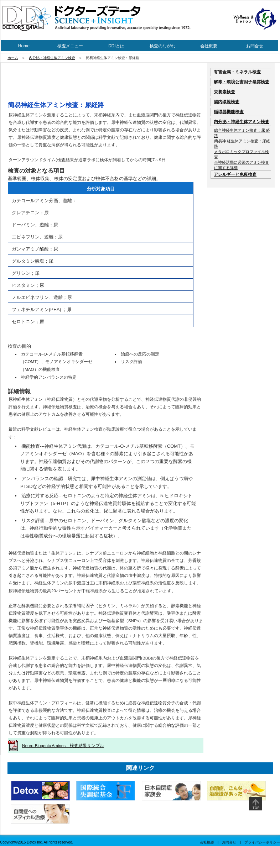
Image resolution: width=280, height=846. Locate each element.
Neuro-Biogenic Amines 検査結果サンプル (63, 745)
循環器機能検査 (229, 111)
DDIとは (116, 45)
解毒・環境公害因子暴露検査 (241, 81)
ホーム (12, 58)
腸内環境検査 (226, 101)
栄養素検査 (224, 91)
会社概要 (208, 45)
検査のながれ (162, 45)
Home (24, 45)
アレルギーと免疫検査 (235, 174)
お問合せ (254, 45)
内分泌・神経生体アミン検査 (52, 58)
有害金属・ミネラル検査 (237, 71)
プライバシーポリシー (262, 842)
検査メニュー (70, 45)
